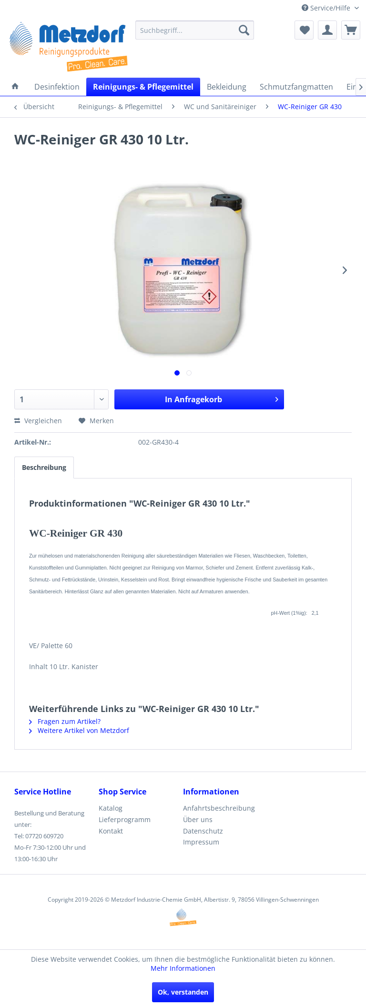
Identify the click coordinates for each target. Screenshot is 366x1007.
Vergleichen (38, 420)
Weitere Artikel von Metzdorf (79, 730)
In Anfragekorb (221, 398)
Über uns (198, 819)
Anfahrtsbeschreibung (219, 808)
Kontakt (111, 830)
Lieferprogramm (125, 819)
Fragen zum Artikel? (65, 721)
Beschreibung (44, 467)
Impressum (201, 841)
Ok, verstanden (183, 992)
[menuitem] (194, 30)
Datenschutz (203, 830)
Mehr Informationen (183, 968)
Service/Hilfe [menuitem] (327, 7)
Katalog (110, 808)
